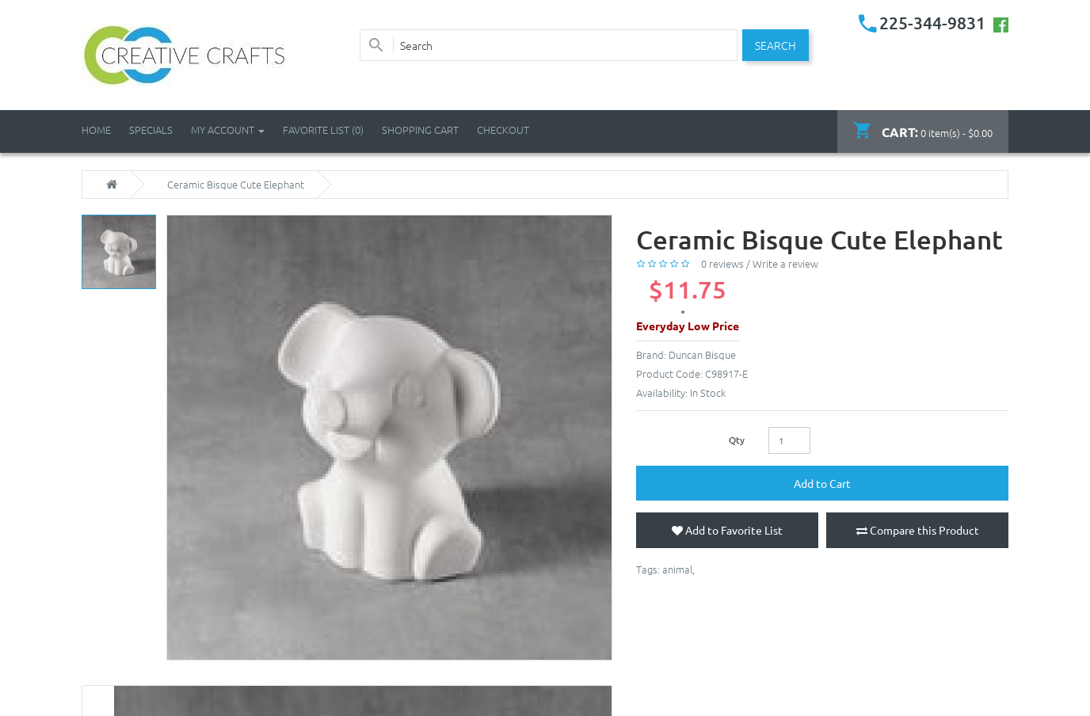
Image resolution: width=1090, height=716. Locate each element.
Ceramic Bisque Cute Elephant (235, 184)
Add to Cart (822, 483)
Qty (737, 439)
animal (677, 569)
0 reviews (722, 263)
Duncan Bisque (702, 354)
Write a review (785, 263)
